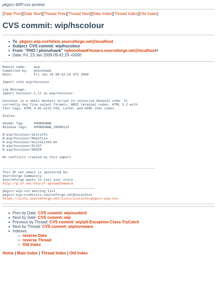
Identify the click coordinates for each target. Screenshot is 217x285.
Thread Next (79, 14)
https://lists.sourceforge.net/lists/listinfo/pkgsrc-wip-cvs (60, 225)
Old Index (148, 14)
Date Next (32, 14)
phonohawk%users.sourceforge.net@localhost (111, 50)
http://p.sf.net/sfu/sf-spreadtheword (38, 207)
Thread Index (126, 14)
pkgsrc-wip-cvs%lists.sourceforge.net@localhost (66, 41)
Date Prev (12, 14)
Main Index (27, 280)
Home (8, 280)
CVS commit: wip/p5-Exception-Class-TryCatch (94, 249)
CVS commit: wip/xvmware (67, 253)
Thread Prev (55, 14)
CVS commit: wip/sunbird (62, 240)
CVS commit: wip (54, 244)
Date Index (102, 14)
